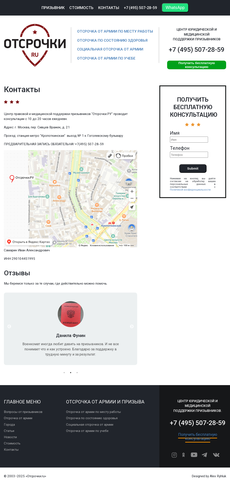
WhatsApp (175, 7)
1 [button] (64, 372)
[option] (70, 329)
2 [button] (70, 372)
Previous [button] (9, 326)
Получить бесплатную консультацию (196, 65)
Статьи (9, 431)
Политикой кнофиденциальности (190, 189)
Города (9, 425)
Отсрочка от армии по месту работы (115, 31)
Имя (175, 133)
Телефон (180, 148)
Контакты (108, 7)
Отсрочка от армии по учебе (106, 58)
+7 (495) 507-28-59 (140, 7)
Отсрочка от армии (18, 418)
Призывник (53, 7)
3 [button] (77, 372)
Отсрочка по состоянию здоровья (112, 40)
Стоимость (81, 7)
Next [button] (132, 326)
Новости (10, 437)
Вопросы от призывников (23, 412)
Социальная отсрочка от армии (110, 49)
